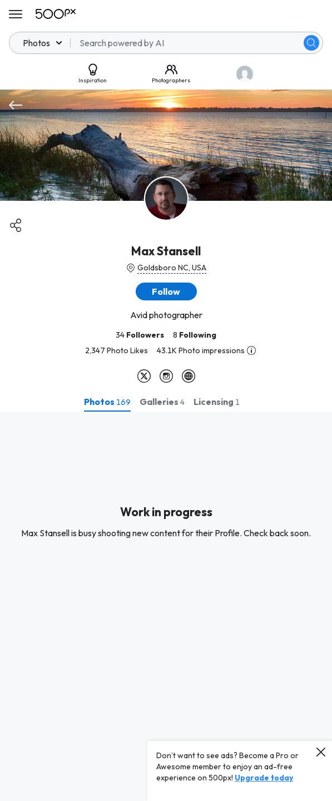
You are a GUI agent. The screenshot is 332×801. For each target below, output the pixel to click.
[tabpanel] (166, 606)
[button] (166, 291)
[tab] (107, 402)
